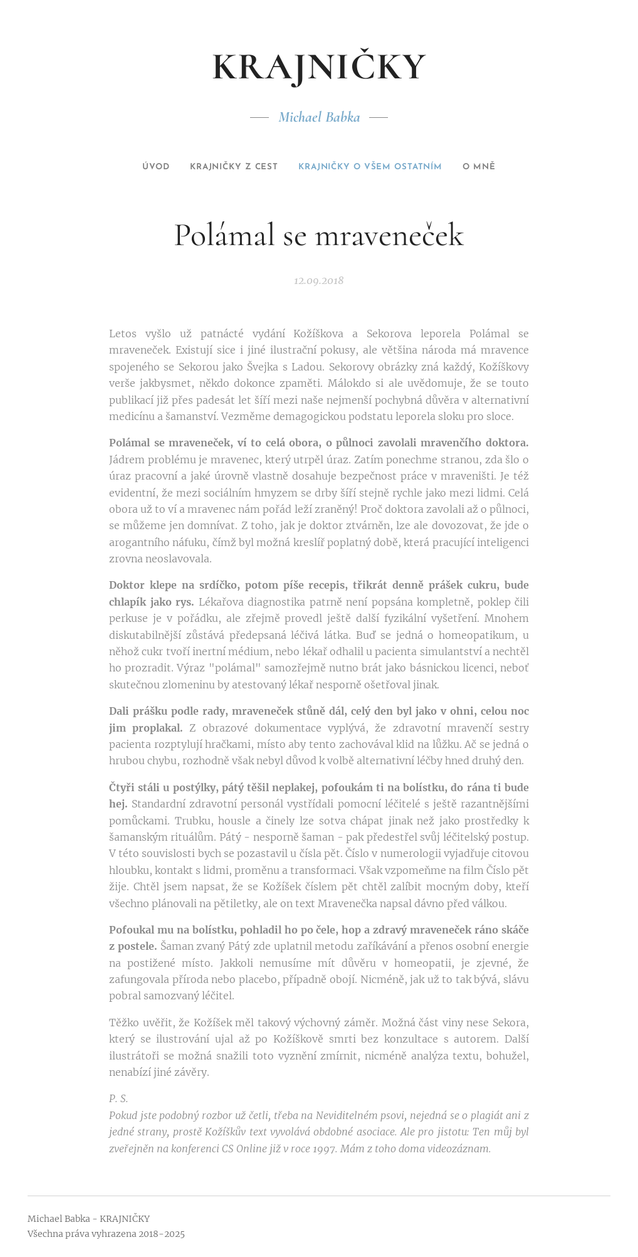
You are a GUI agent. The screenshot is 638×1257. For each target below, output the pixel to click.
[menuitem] (137, 167)
